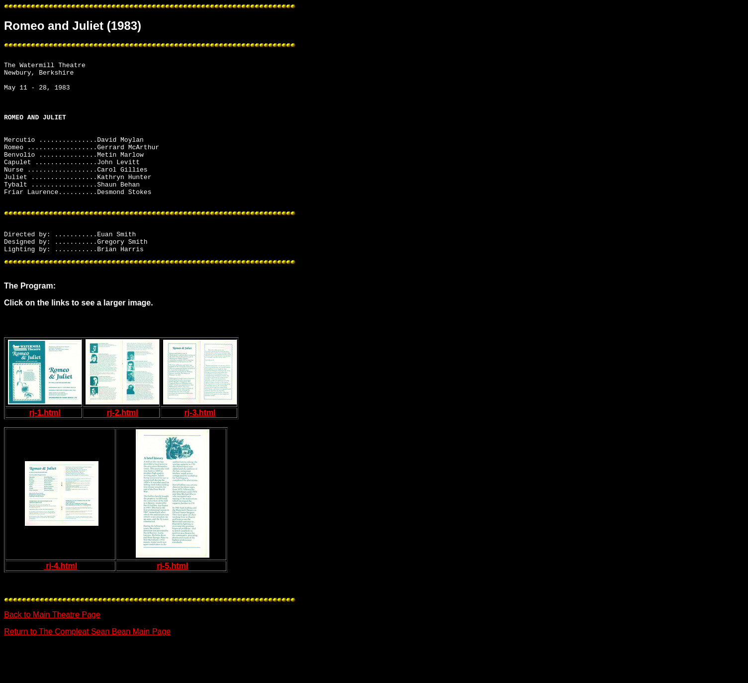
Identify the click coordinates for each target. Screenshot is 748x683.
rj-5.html (172, 604)
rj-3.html (199, 451)
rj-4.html (61, 604)
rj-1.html (45, 451)
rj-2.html (122, 451)
